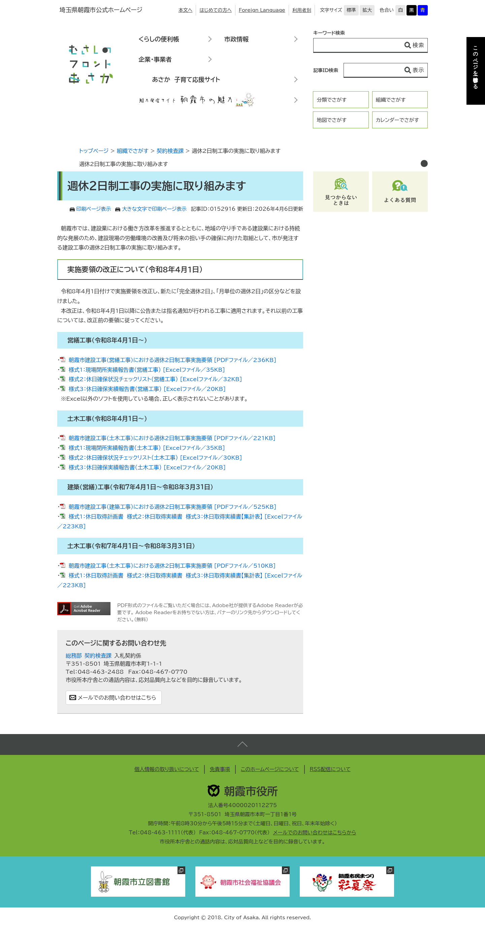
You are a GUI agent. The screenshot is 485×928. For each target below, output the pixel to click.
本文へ (186, 10)
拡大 (367, 10)
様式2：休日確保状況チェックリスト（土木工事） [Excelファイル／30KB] (155, 457)
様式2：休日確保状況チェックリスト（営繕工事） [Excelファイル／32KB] (155, 379)
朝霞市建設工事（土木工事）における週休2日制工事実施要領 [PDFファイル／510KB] (172, 565)
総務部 (74, 655)
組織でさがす (391, 99)
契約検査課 (170, 151)
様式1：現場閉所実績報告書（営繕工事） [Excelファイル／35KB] (147, 369)
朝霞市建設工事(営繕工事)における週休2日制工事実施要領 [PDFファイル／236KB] (172, 360)
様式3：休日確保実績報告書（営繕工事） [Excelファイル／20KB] (147, 389)
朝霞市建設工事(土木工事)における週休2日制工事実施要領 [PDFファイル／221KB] (172, 438)
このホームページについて (270, 769)
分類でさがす (332, 99)
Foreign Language (262, 10)
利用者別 (301, 10)
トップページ (93, 151)
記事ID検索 (325, 70)
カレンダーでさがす (397, 120)
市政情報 (236, 39)
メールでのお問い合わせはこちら (117, 697)
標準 (351, 10)
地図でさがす (332, 120)
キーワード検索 (329, 33)
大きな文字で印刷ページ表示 (154, 208)
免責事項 (220, 769)
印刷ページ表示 (93, 208)
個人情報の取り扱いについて (166, 769)
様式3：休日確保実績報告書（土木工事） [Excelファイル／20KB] (147, 467)
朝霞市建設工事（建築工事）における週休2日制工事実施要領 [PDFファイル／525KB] (173, 506)
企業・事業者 (155, 59)
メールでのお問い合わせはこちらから (314, 832)
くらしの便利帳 (158, 39)
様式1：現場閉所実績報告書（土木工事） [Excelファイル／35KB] (147, 448)
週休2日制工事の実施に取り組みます (123, 164)
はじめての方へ (215, 10)
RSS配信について (330, 769)
